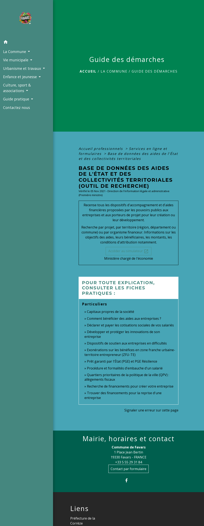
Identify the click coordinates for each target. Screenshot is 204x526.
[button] (26, 42)
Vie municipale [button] (16, 59)
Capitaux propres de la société (110, 311)
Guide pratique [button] (16, 98)
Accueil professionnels (101, 148)
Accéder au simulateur (128, 251)
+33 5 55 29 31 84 (128, 462)
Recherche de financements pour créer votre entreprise (130, 386)
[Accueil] (26, 19)
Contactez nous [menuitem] (16, 107)
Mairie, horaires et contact (128, 439)
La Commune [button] (15, 51)
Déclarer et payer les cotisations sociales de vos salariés (130, 325)
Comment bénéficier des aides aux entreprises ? (124, 318)
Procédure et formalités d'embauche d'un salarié (125, 368)
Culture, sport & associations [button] (17, 88)
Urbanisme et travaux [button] (22, 68)
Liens (79, 508)
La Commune (114, 71)
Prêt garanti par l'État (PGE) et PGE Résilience (122, 361)
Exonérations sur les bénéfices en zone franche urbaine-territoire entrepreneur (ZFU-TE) (129, 352)
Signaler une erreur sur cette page (151, 410)
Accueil (88, 71)
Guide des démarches (155, 71)
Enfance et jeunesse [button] (20, 76)
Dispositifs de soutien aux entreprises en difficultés (127, 343)
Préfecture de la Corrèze (82, 521)
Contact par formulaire (128, 469)
